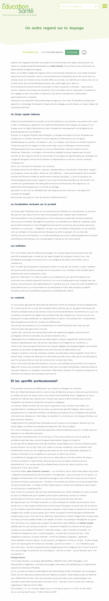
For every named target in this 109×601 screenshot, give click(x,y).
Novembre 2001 (30, 52)
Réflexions (72, 52)
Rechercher (98, 6)
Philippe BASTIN (54, 52)
